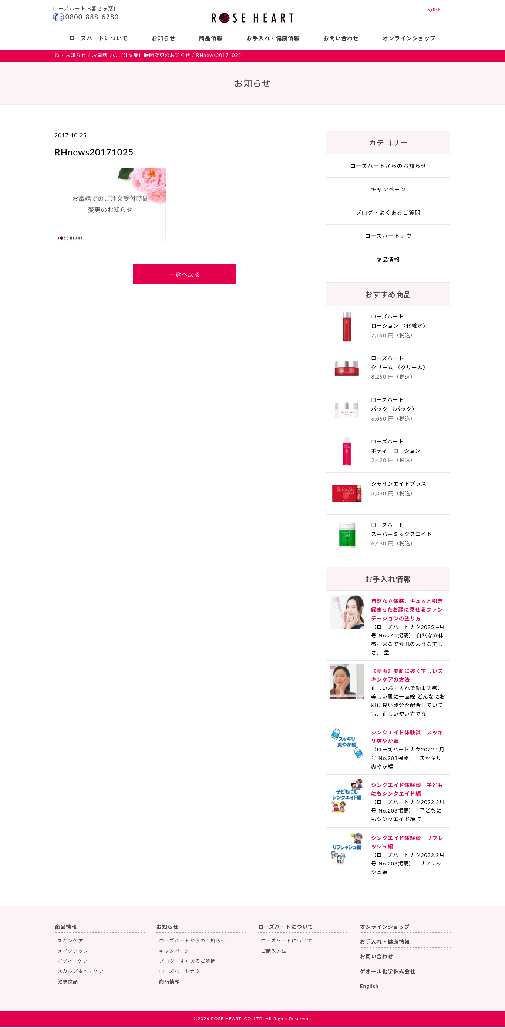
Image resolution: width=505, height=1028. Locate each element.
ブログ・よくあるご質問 (388, 213)
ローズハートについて (97, 38)
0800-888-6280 (92, 17)
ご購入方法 (274, 952)
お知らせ (163, 38)
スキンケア (70, 942)
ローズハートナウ (388, 237)
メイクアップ (72, 952)
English (432, 10)
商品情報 (211, 38)
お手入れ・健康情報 (273, 38)
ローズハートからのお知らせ (388, 167)
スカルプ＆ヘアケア (80, 972)
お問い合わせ (341, 38)
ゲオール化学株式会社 (387, 972)
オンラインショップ (410, 38)
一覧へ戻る (185, 275)
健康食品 (67, 982)
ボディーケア (72, 962)
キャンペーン (388, 190)
